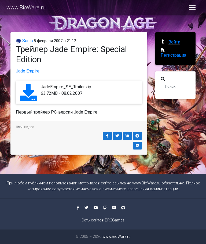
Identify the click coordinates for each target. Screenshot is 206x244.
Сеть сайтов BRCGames (103, 220)
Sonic (24, 40)
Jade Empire (27, 71)
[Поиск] (176, 86)
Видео (29, 127)
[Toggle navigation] (192, 8)
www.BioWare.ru (26, 8)
